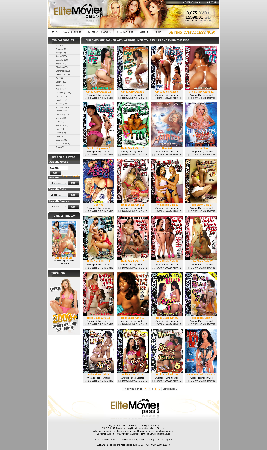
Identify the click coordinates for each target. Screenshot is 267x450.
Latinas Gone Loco (64, 258)
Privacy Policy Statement (127, 434)
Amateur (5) (59, 49)
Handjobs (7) (59, 100)
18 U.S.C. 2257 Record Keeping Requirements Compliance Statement (133, 428)
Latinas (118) (59, 111)
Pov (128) (58, 129)
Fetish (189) (59, 89)
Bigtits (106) (59, 63)
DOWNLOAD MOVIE (98, 98)
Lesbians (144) (60, 114)
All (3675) (58, 45)
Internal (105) (59, 103)
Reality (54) (59, 132)
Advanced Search (70, 176)
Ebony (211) (59, 82)
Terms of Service (149, 434)
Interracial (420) (61, 107)
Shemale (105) (60, 136)
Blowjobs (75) (60, 67)
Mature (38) (59, 118)
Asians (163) (59, 56)
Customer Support (105, 434)
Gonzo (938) (59, 96)
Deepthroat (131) (61, 74)
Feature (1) (58, 85)
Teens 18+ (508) (61, 143)
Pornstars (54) (60, 125)
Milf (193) (58, 121)
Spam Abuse (164, 434)
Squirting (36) (60, 140)
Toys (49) (58, 147)
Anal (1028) (59, 52)
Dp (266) (58, 78)
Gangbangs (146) (61, 92)
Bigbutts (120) (60, 60)
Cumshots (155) (61, 71)
